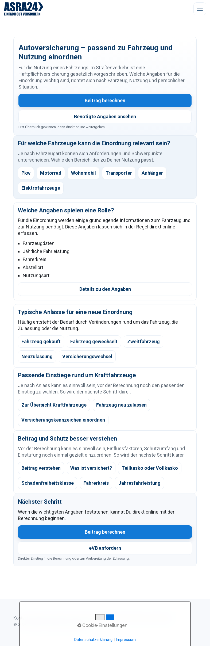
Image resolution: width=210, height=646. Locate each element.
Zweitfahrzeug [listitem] (143, 341)
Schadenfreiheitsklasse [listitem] (47, 483)
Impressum (159, 618)
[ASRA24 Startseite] (24, 9)
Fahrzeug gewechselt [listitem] (94, 341)
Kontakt (20, 618)
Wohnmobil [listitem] (83, 173)
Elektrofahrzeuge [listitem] (40, 188)
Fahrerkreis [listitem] (96, 483)
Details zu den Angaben (105, 289)
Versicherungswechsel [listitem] (87, 356)
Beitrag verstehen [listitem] (41, 468)
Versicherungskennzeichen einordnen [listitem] (63, 420)
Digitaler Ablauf (67, 618)
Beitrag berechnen (105, 100)
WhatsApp (40, 618)
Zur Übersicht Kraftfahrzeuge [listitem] (54, 405)
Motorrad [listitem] (50, 173)
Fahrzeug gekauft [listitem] (41, 341)
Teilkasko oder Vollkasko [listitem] (150, 468)
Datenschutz (133, 618)
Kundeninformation (101, 618)
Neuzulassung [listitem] (37, 356)
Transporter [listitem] (119, 173)
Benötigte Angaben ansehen (105, 116)
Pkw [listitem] (25, 173)
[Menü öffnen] (199, 8)
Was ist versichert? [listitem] (91, 468)
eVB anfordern (105, 548)
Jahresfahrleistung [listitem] (139, 483)
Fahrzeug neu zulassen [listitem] (121, 405)
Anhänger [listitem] (152, 173)
